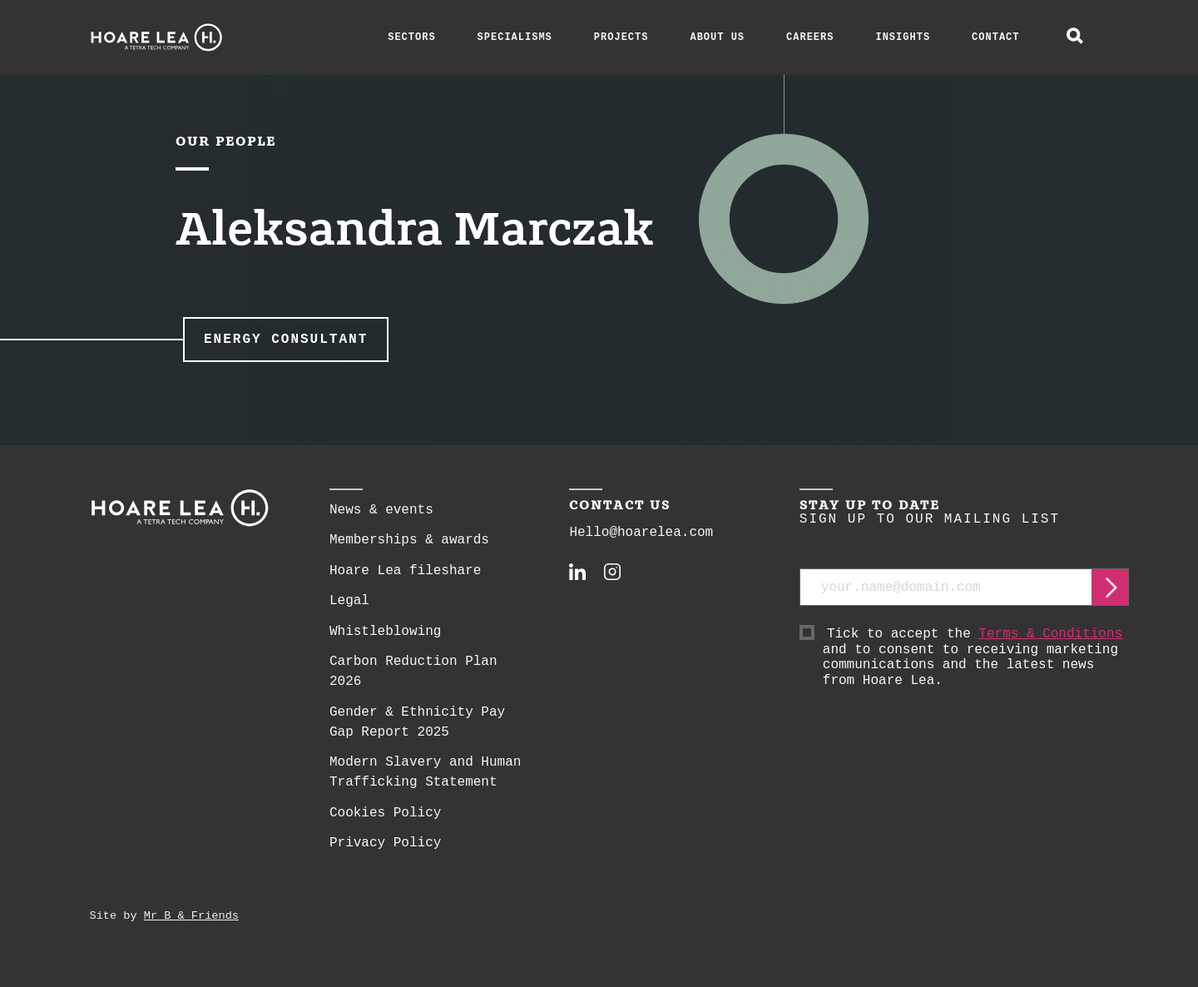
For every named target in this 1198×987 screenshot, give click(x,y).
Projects (621, 37)
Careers (810, 37)
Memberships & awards (409, 540)
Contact (995, 37)
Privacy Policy (385, 843)
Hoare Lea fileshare (405, 570)
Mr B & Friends (191, 916)
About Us (717, 37)
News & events (381, 510)
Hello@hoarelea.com (641, 532)
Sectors (411, 37)
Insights (902, 37)
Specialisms (515, 37)
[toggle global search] (1075, 37)
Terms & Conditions (1050, 634)
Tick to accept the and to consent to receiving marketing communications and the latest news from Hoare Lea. (976, 657)
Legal (349, 600)
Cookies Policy (385, 813)
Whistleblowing (385, 631)
